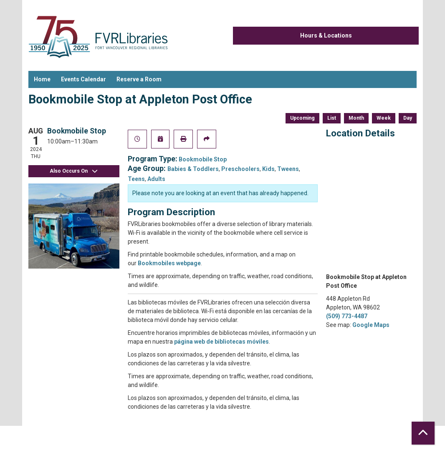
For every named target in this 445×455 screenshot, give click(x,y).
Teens (136, 179)
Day (407, 118)
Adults (156, 179)
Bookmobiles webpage (169, 263)
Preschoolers (240, 169)
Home (42, 79)
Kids (268, 169)
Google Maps (370, 325)
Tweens (288, 169)
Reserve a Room (139, 79)
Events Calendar (83, 79)
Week (384, 118)
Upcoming (302, 118)
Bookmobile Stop (203, 159)
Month (356, 118)
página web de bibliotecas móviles (221, 341)
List (331, 118)
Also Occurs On (74, 171)
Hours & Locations (326, 35)
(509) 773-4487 (346, 316)
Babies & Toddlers (193, 169)
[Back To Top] (423, 433)
